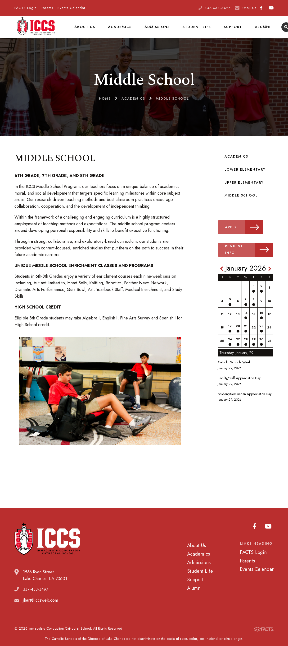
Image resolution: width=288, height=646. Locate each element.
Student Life (196, 29)
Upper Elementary (244, 187)
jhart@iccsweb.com (40, 606)
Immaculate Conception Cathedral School (35, 29)
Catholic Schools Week (234, 367)
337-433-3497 (217, 7)
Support (232, 29)
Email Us (249, 7)
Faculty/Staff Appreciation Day (239, 383)
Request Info (249, 255)
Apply (245, 233)
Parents (47, 7)
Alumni (261, 29)
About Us (84, 29)
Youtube (271, 8)
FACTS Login (25, 7)
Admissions (156, 29)
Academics (119, 29)
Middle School (241, 200)
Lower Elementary (245, 174)
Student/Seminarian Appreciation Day (244, 399)
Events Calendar (72, 7)
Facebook (261, 8)
